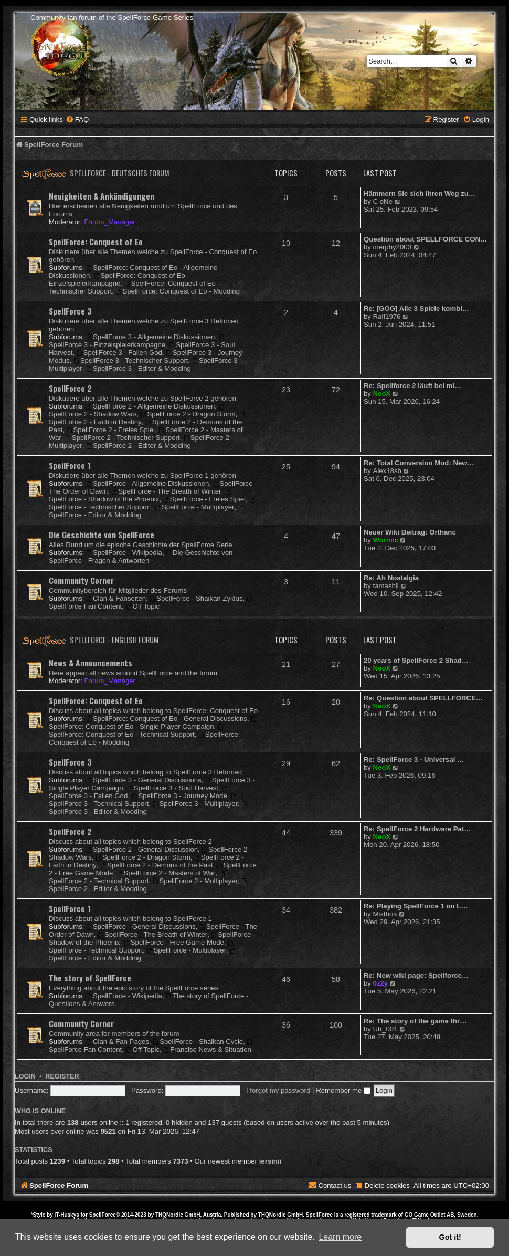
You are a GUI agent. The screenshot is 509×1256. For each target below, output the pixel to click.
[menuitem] (77, 119)
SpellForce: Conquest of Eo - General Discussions (166, 719)
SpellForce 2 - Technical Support (137, 878)
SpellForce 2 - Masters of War (166, 873)
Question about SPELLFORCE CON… (425, 239)
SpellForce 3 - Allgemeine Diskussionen (150, 337)
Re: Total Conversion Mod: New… (419, 463)
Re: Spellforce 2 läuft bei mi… (412, 386)
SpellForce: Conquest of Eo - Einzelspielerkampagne (119, 279)
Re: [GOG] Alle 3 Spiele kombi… (416, 308)
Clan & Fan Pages (117, 1041)
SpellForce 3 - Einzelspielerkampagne (137, 341)
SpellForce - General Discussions (141, 926)
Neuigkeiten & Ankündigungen (101, 196)
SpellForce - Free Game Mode (174, 942)
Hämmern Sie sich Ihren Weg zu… (419, 193)
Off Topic (143, 606)
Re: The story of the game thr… (415, 1021)
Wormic (385, 540)
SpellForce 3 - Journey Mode (179, 796)
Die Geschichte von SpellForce (101, 534)
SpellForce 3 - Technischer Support (130, 360)
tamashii (386, 586)
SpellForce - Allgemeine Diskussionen (147, 483)
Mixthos (385, 914)
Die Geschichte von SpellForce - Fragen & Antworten (140, 556)
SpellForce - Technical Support (142, 947)
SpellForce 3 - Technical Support (143, 800)
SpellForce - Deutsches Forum (119, 173)
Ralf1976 (387, 316)
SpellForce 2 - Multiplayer (195, 881)
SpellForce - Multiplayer (194, 507)
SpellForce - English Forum (114, 639)
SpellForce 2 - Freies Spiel (111, 430)
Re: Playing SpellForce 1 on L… (416, 906)
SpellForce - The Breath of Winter (166, 491)
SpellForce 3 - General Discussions (144, 780)
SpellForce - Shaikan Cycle (198, 1041)
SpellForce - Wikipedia (124, 553)
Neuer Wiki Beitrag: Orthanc (410, 532)
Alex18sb (387, 471)
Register (62, 1076)
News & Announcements (90, 662)
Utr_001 (385, 1029)
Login (25, 1076)
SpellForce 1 (70, 465)
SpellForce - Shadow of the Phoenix (140, 496)
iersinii (270, 1161)
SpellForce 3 (70, 311)
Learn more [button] (340, 1236)
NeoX (382, 393)
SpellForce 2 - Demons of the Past (156, 865)
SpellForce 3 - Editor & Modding (138, 368)
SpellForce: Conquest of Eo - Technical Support (137, 731)
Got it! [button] (450, 1237)
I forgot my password (278, 1090)
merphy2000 (392, 247)
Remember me (343, 1090)
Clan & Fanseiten (116, 598)
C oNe (383, 201)
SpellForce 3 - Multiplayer (195, 804)
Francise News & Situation (207, 1049)
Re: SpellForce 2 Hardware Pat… (417, 829)
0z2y (380, 983)
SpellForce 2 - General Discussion (142, 849)
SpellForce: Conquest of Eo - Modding (178, 291)
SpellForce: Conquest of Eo (96, 241)
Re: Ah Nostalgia (391, 578)
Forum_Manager (109, 222)
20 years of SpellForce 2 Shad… (416, 660)
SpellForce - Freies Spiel (204, 499)
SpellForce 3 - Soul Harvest (172, 788)
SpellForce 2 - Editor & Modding (138, 445)
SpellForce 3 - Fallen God (119, 353)
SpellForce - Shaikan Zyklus (196, 598)
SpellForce (102, 1215)
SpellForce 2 (70, 388)
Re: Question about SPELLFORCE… (423, 698)
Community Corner (81, 580)
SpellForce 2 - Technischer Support (122, 438)
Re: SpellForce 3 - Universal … (414, 759)
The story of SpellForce (90, 977)
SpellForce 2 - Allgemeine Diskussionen (150, 406)
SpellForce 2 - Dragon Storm (188, 414)
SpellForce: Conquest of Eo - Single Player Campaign (153, 723)
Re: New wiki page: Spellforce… (416, 975)
